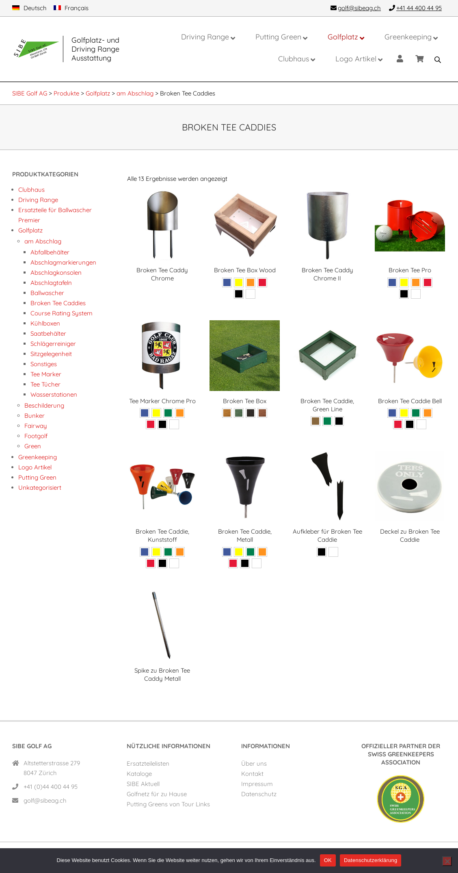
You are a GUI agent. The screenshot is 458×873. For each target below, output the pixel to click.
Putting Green (37, 477)
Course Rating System (61, 313)
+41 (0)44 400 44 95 (51, 786)
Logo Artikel (35, 467)
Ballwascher (47, 293)
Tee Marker (45, 374)
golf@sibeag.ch (45, 800)
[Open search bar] (437, 59)
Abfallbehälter (49, 252)
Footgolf (36, 436)
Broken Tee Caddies (58, 303)
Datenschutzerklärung (370, 860)
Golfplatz (30, 230)
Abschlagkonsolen (56, 272)
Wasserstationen (53, 394)
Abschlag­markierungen (63, 262)
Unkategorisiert (39, 487)
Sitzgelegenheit (51, 354)
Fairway (35, 426)
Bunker (34, 415)
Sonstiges (43, 364)
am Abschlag (42, 241)
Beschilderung (44, 405)
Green (32, 446)
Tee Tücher (45, 384)
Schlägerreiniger (53, 343)
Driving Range (38, 200)
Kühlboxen (45, 323)
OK (328, 860)
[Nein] (447, 861)
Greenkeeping (37, 457)
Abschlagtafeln (51, 283)
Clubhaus (31, 189)
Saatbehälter (48, 333)
